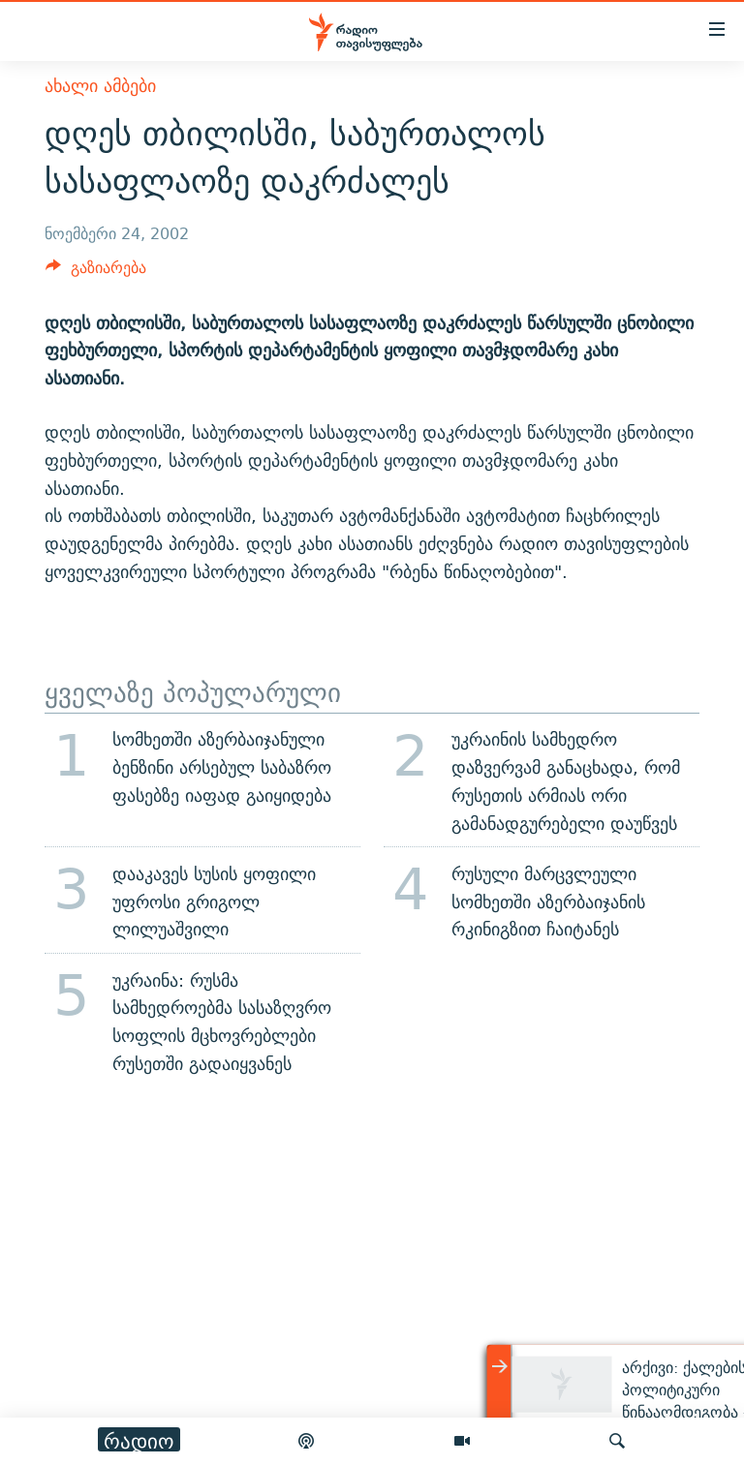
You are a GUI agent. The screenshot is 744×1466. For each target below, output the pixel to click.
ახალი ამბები (100, 86)
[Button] (96, 272)
